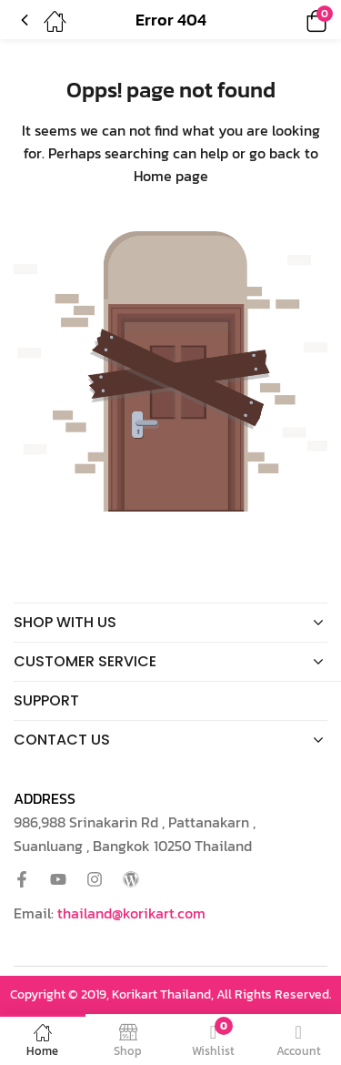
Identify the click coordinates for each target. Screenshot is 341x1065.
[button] (291, 19)
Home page (171, 176)
